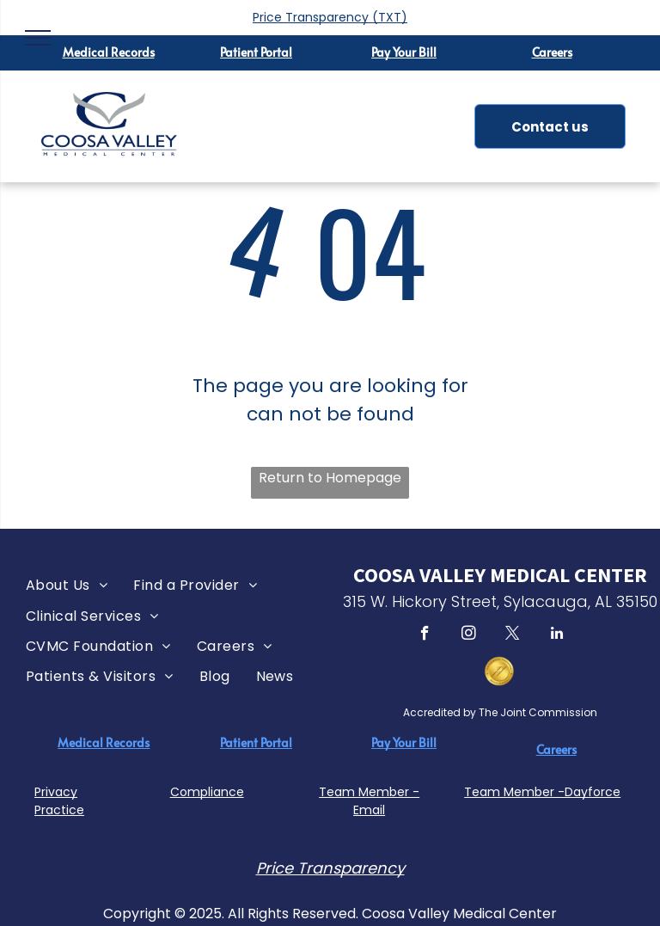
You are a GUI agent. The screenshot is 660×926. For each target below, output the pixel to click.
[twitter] (512, 635)
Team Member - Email (369, 801)
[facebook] (425, 635)
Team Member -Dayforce (542, 791)
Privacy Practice (59, 801)
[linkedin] (556, 635)
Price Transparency (311, 17)
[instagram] (469, 635)
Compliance (207, 791)
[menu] (37, 37)
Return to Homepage (330, 478)
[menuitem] (66, 585)
